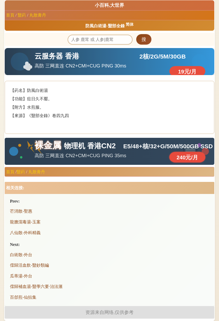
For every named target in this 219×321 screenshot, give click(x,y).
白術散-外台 (21, 254)
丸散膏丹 (37, 15)
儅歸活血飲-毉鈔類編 (29, 265)
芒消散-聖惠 (21, 211)
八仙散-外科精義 (25, 232)
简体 (130, 24)
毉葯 (22, 15)
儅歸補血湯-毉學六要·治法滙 (36, 286)
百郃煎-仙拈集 (23, 297)
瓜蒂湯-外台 (21, 276)
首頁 (10, 15)
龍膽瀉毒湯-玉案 (25, 222)
